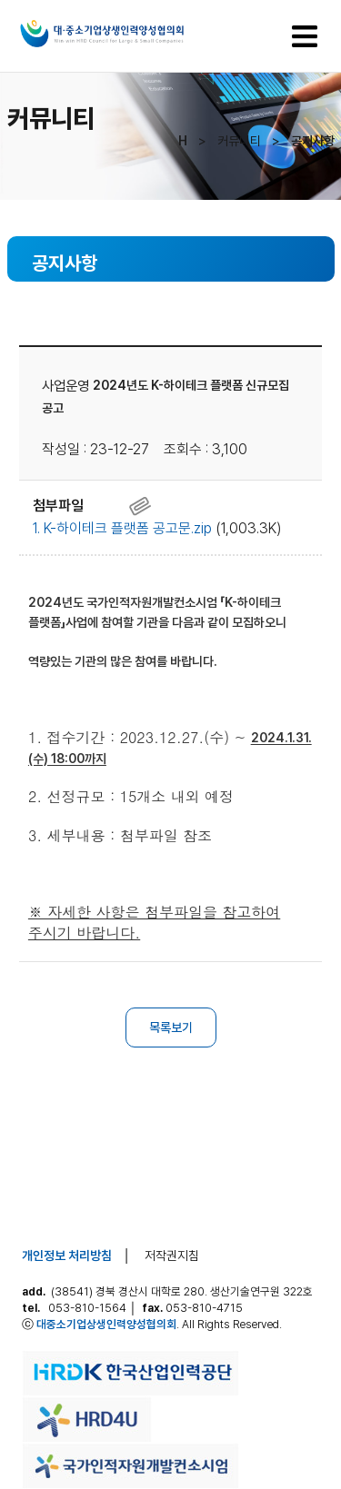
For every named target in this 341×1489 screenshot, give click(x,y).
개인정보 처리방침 (67, 1255)
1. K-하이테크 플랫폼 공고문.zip (122, 528)
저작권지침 (172, 1255)
